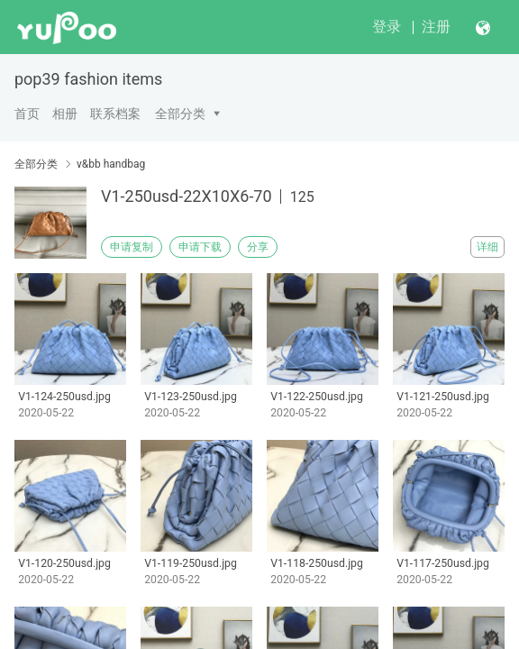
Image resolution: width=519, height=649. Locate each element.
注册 (436, 26)
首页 (27, 113)
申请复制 (131, 247)
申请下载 (200, 247)
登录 (386, 26)
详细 (487, 247)
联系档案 (115, 113)
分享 (258, 247)
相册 (64, 113)
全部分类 (180, 113)
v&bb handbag (111, 164)
